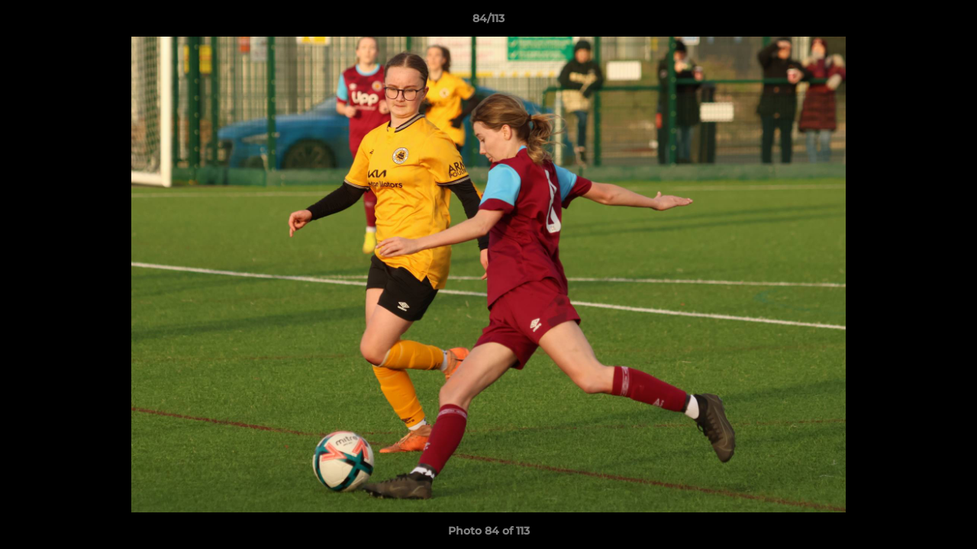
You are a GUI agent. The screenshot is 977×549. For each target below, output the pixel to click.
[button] (949, 22)
